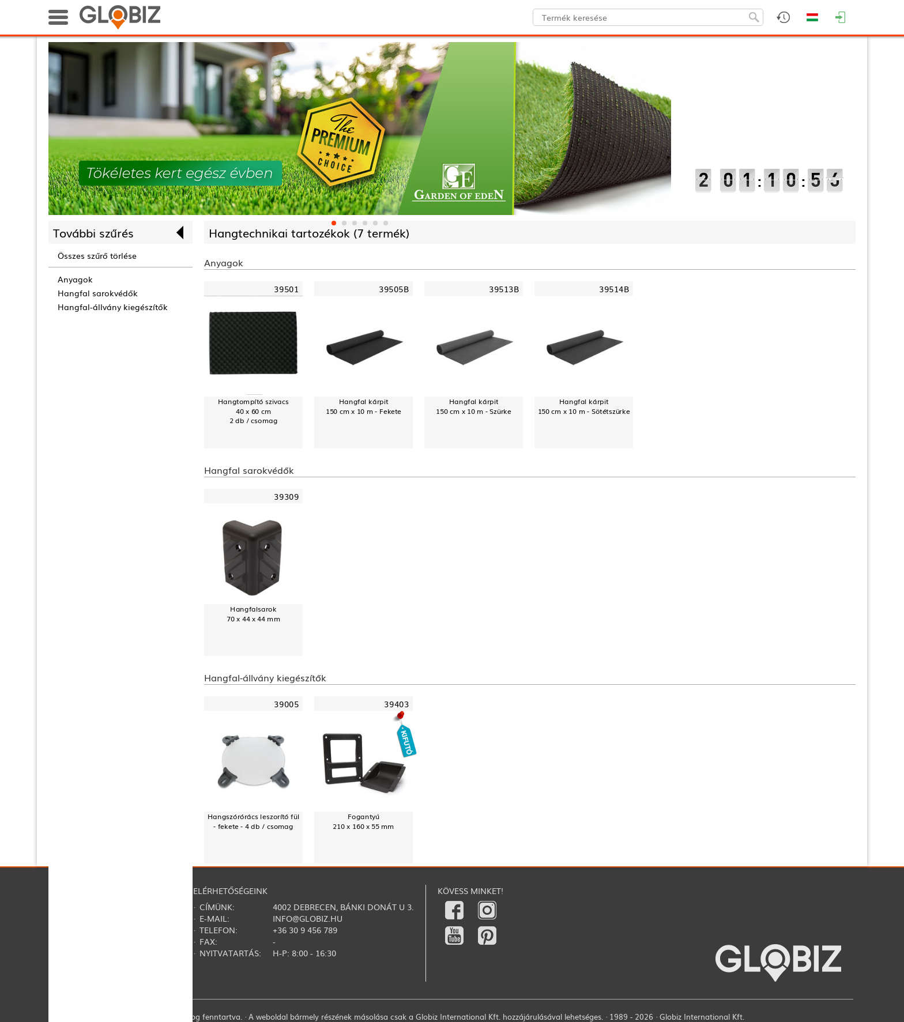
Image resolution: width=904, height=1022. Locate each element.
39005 (286, 704)
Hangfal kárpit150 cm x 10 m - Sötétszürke (584, 406)
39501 (286, 289)
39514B (614, 289)
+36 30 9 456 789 (305, 930)
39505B (394, 289)
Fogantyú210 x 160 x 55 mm (363, 821)
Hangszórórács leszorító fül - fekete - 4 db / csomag (253, 821)
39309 (286, 497)
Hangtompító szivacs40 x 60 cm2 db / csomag (253, 411)
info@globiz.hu (307, 918)
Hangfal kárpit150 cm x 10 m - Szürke (473, 406)
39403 (396, 704)
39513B (504, 289)
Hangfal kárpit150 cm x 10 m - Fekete (364, 406)
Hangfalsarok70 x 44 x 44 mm (253, 613)
